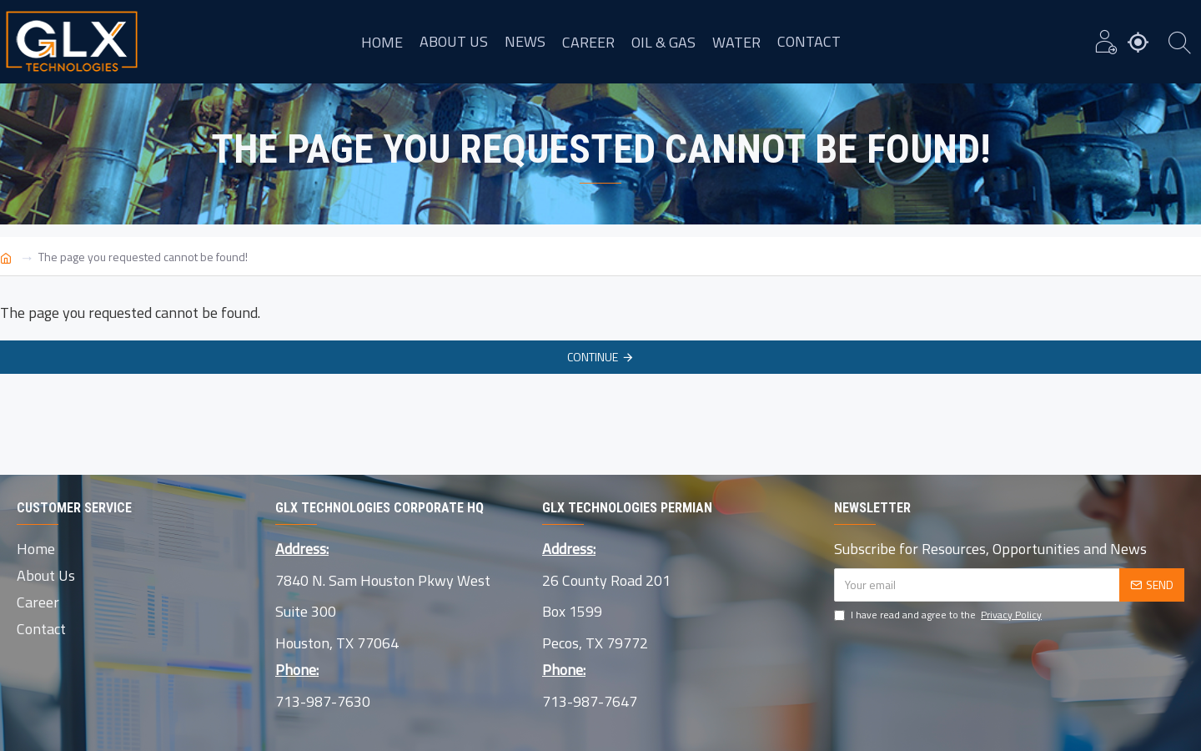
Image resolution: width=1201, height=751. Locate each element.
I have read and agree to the (939, 614)
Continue (592, 356)
